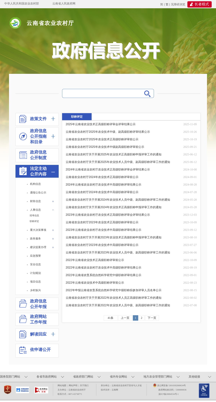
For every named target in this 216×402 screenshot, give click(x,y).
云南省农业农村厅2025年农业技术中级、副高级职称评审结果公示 (108, 131)
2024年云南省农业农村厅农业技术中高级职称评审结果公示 (103, 184)
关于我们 (84, 385)
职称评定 (34, 221)
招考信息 (34, 215)
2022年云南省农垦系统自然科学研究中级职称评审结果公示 (103, 275)
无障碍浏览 (178, 4)
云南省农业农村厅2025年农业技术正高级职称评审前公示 (102, 139)
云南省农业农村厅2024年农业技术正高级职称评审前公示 (102, 177)
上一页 (125, 317)
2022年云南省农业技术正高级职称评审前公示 (95, 260)
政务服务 (42, 239)
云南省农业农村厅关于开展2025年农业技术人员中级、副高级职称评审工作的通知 (118, 161)
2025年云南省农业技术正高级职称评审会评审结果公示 (101, 124)
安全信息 (35, 264)
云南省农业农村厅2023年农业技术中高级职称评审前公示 (102, 244)
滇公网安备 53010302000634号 (171, 385)
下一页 (152, 317)
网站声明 (73, 385)
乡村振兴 (35, 290)
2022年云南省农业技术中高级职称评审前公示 (95, 282)
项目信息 (35, 281)
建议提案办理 (42, 248)
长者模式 (202, 4)
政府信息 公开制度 (33, 155)
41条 (110, 317)
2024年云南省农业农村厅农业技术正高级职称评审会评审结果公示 (108, 169)
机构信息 (35, 183)
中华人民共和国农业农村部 (21, 3)
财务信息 (42, 202)
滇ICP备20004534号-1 (168, 394)
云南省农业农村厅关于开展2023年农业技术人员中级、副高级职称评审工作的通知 (118, 252)
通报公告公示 (38, 192)
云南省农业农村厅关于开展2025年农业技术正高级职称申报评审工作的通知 (113, 154)
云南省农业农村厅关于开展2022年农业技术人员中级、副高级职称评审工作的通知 (118, 305)
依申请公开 (35, 351)
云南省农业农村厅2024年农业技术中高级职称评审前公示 (102, 192)
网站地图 (62, 385)
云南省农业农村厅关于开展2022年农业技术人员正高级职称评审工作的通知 (113, 297)
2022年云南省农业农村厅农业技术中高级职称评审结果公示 (103, 267)
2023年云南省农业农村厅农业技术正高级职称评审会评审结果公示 (108, 214)
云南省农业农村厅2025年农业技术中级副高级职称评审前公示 (105, 146)
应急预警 (35, 255)
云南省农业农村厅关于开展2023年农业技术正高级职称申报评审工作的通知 (113, 237)
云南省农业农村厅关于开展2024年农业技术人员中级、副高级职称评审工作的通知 (118, 199)
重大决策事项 (42, 230)
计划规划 (35, 272)
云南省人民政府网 (63, 3)
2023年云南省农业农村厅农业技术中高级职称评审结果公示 (103, 229)
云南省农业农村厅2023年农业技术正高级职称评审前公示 (102, 222)
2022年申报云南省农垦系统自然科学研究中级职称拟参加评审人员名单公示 (113, 290)
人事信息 (42, 210)
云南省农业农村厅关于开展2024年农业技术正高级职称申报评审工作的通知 (113, 207)
